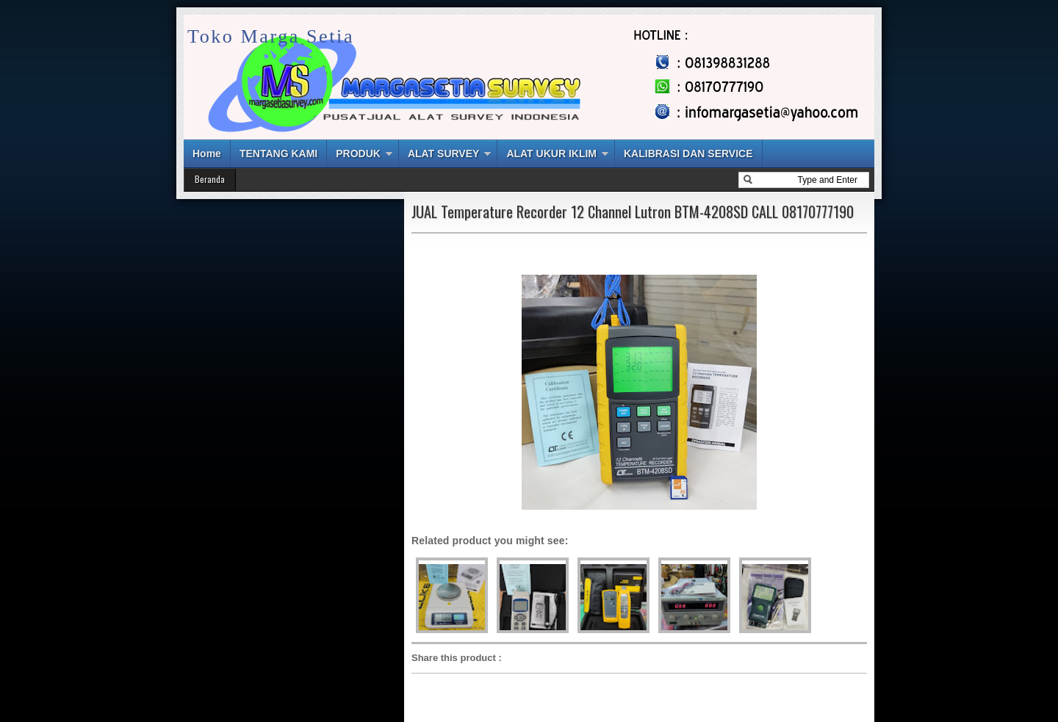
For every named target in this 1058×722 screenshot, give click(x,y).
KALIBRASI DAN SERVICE (688, 153)
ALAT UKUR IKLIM (551, 153)
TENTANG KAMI (278, 153)
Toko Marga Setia (270, 36)
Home (206, 153)
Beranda (210, 179)
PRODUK (358, 153)
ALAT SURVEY (444, 153)
